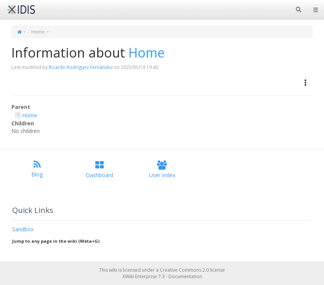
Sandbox (23, 229)
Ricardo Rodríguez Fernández (81, 67)
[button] (305, 82)
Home (38, 32)
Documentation (185, 276)
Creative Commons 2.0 (184, 270)
